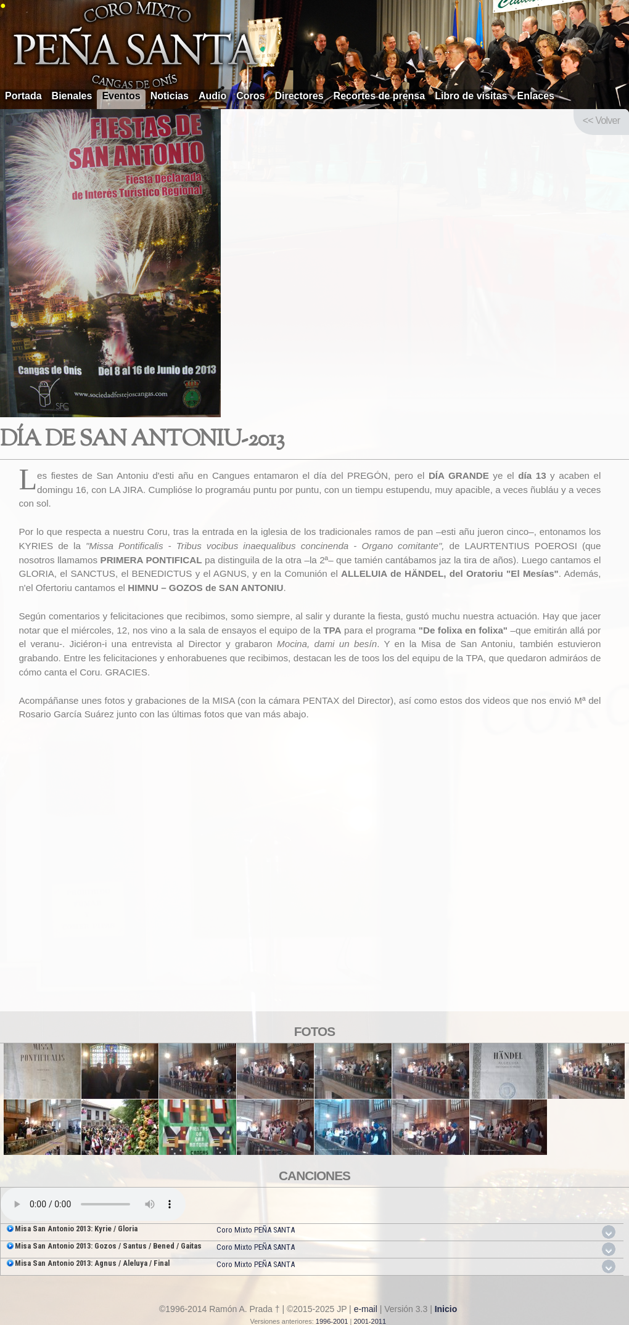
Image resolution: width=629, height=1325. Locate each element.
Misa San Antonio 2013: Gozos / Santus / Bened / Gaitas (108, 1245)
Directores (298, 96)
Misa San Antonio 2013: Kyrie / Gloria (76, 1228)
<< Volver (601, 120)
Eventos (121, 96)
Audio (212, 96)
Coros (250, 96)
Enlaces (535, 96)
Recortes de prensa (380, 96)
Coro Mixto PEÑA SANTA (255, 1229)
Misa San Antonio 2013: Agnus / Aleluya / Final (92, 1263)
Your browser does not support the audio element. (93, 1204)
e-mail (365, 1309)
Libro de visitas (471, 96)
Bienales (72, 96)
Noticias (169, 96)
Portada (23, 96)
